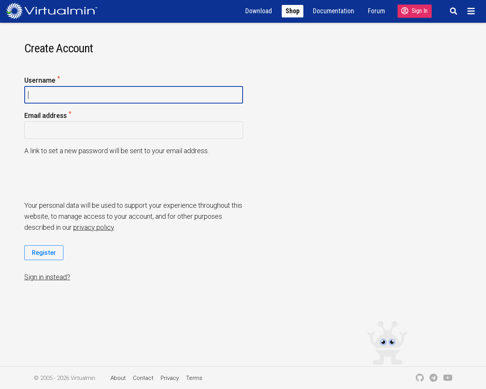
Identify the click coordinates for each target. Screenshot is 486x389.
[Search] (452, 11)
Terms (194, 378)
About (118, 378)
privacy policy (93, 227)
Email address (48, 115)
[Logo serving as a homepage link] (54, 10)
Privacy (170, 378)
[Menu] (472, 11)
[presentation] (82, 177)
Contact (143, 378)
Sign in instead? (47, 277)
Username (42, 80)
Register (44, 252)
